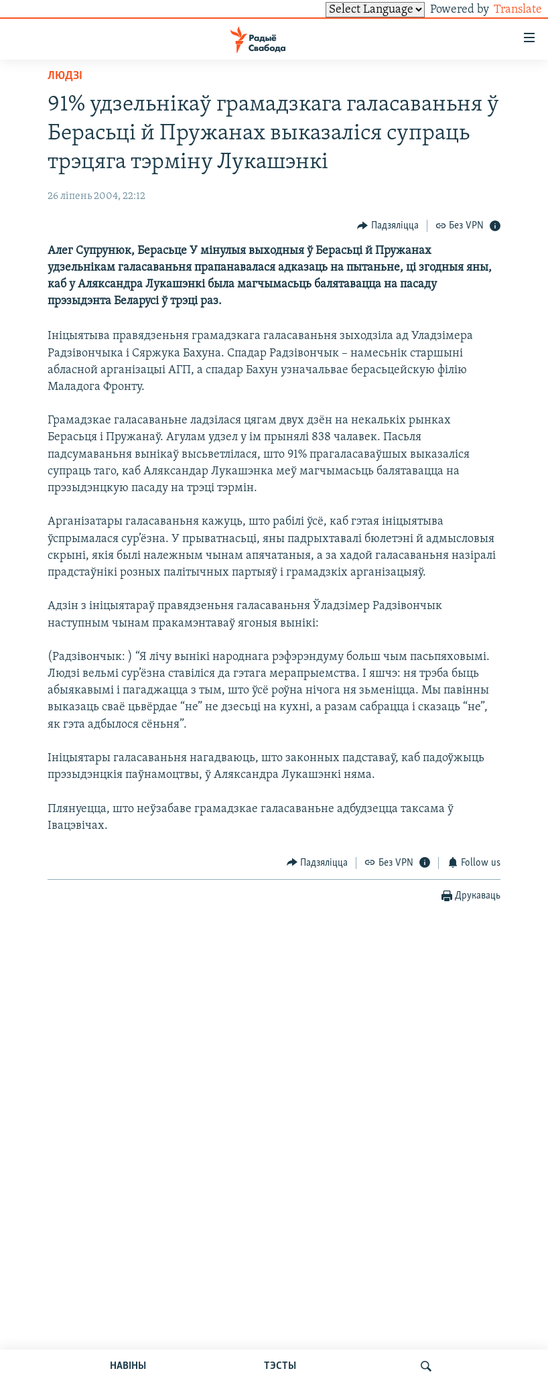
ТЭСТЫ (280, 1366)
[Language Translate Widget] (352, 9)
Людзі (65, 76)
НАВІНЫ (128, 1366)
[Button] (388, 225)
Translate (505, 9)
